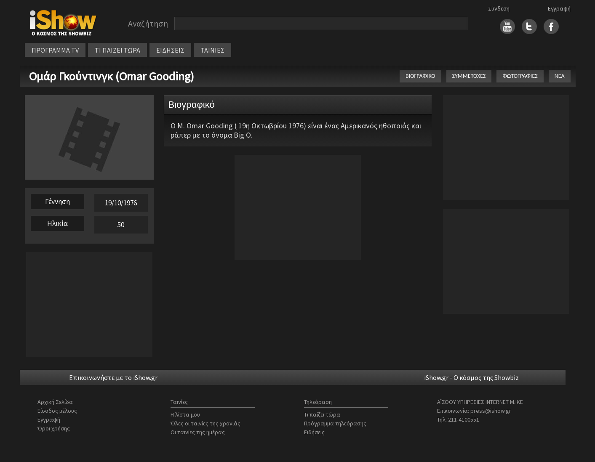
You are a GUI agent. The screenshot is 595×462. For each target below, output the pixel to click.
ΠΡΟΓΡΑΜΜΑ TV (55, 50)
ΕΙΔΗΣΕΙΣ (170, 50)
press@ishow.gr (490, 410)
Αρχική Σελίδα (55, 402)
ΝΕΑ (560, 76)
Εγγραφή (559, 8)
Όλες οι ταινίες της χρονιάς (205, 423)
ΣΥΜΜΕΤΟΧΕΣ (469, 76)
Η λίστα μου (185, 414)
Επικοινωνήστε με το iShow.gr (113, 377)
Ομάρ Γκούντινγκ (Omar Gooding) (111, 76)
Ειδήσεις (314, 432)
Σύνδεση (499, 8)
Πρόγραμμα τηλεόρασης (335, 423)
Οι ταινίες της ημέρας (198, 432)
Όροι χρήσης (53, 428)
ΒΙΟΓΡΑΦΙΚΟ (420, 76)
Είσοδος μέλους (57, 410)
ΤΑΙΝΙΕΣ (212, 50)
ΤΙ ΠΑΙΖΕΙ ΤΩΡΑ (117, 50)
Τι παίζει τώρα (322, 414)
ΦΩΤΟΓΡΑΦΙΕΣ (519, 76)
